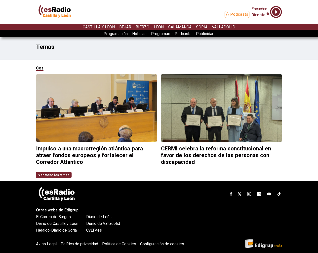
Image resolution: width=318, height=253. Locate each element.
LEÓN (159, 27)
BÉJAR (125, 27)
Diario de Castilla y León (57, 223)
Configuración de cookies (162, 244)
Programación (116, 33)
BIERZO (142, 27)
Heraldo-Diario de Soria (56, 230)
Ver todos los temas (53, 175)
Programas (160, 33)
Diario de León (99, 216)
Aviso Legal (46, 244)
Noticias (139, 33)
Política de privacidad (79, 244)
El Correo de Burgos (53, 216)
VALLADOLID (223, 27)
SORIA (201, 27)
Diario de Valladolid (103, 223)
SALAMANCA (180, 27)
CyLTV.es (94, 230)
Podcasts (233, 14)
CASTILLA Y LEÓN (99, 27)
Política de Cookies (119, 244)
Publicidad (205, 33)
